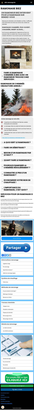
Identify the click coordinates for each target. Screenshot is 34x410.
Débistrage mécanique (8, 294)
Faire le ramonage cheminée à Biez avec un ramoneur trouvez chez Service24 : (15, 76)
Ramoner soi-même (7, 297)
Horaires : (3, 395)
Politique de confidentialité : (6, 403)
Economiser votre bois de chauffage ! (15, 181)
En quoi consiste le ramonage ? (9, 291)
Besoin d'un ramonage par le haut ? (16, 154)
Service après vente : (5, 397)
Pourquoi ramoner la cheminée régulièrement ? (15, 166)
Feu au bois (5, 364)
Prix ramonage (6, 266)
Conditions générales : (5, 401)
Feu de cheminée (6, 361)
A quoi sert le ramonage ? (15, 142)
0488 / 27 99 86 (17, 389)
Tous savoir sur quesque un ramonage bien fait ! (13, 137)
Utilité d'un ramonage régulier (9, 273)
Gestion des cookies (17, 408)
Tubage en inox (6, 306)
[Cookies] (2, 407)
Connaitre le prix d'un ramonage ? (14, 174)
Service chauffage (17, 238)
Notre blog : (3, 399)
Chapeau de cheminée (8, 312)
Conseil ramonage (7, 358)
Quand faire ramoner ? (8, 269)
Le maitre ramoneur (7, 327)
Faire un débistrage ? (13, 148)
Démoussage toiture (7, 315)
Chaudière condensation (8, 309)
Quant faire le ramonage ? (16, 160)
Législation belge (6, 263)
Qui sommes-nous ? (5, 392)
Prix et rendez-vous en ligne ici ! (17, 385)
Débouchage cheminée (8, 318)
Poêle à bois (5, 282)
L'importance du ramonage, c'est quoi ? (14, 189)
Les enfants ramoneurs (8, 330)
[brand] (8, 2)
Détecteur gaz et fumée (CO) (9, 368)
